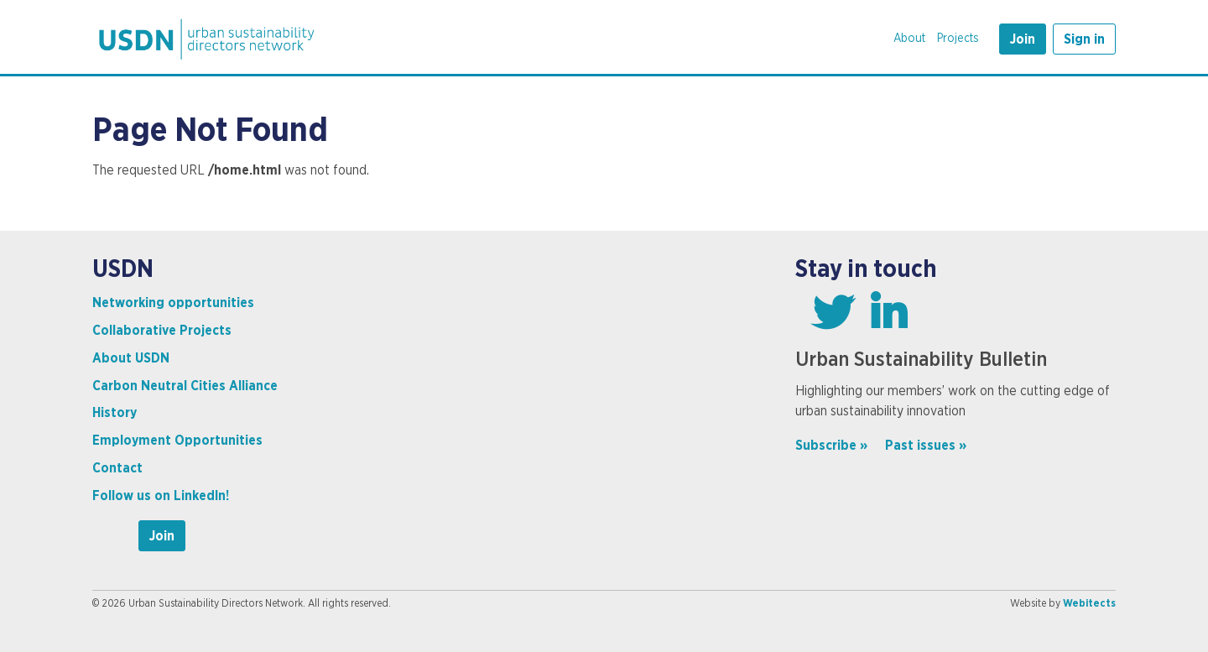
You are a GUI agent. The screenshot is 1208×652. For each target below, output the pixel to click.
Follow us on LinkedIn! (160, 496)
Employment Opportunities (177, 440)
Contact (117, 468)
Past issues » (925, 445)
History (114, 413)
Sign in (1084, 39)
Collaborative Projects (162, 330)
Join (1022, 39)
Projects (958, 38)
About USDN (130, 358)
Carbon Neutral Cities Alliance (185, 386)
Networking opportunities (173, 303)
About (909, 38)
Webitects (1089, 603)
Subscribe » (831, 445)
